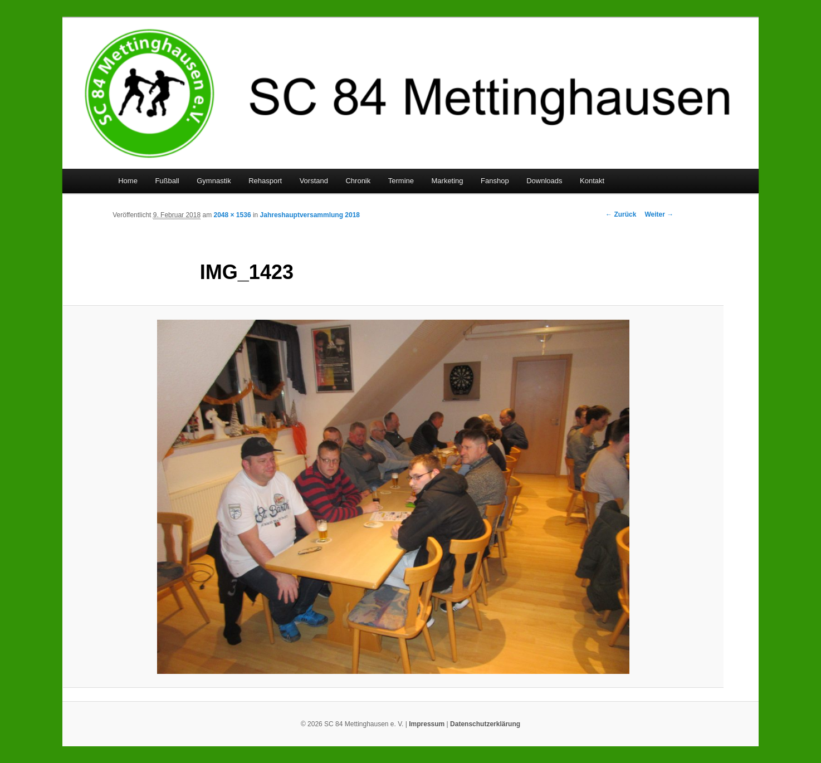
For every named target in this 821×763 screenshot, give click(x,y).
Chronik (357, 181)
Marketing (447, 181)
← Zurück (620, 214)
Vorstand (314, 181)
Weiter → (658, 214)
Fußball (167, 181)
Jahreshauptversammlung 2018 (310, 215)
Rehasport (265, 181)
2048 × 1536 (232, 215)
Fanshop (495, 181)
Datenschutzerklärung (485, 724)
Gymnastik (214, 181)
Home (128, 181)
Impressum (426, 724)
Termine (401, 181)
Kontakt (592, 181)
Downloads (544, 181)
